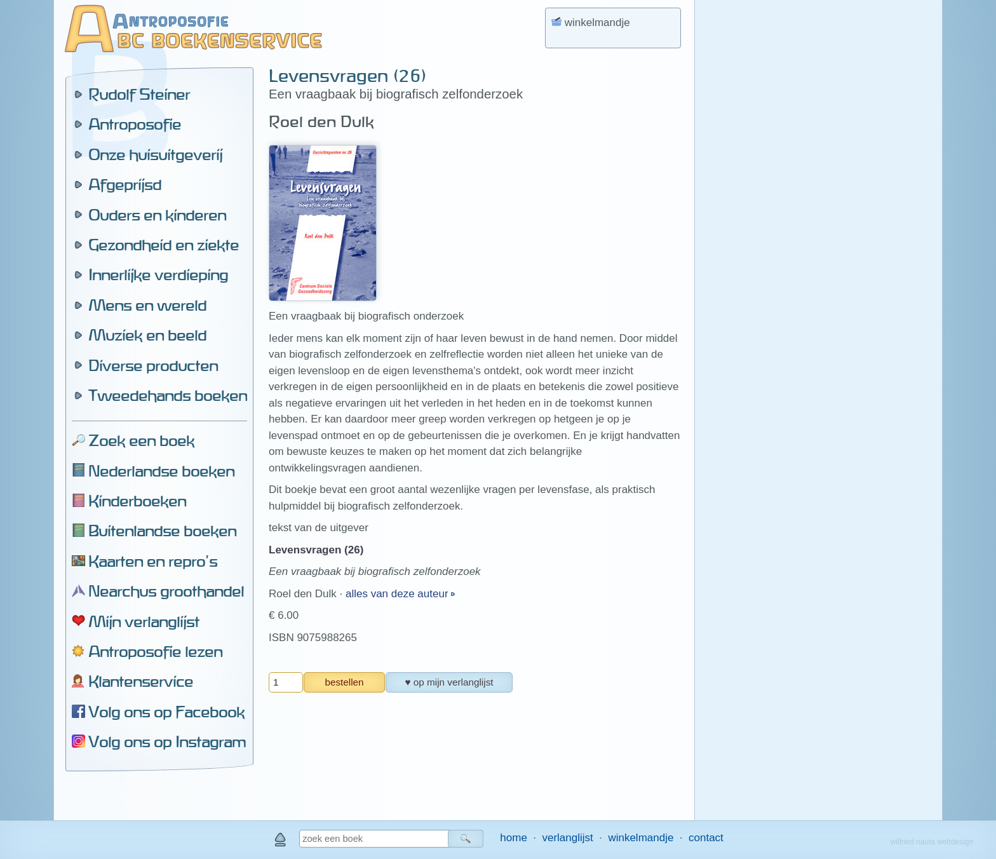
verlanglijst (567, 838)
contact (706, 838)
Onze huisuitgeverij (155, 154)
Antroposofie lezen (155, 651)
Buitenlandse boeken (162, 530)
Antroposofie (134, 124)
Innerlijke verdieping (158, 274)
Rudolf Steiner (139, 94)
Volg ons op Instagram (167, 741)
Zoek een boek (141, 440)
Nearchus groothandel (166, 591)
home (513, 838)
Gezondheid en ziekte (163, 245)
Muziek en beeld (147, 335)
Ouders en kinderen (157, 215)
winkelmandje (640, 838)
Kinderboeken (137, 501)
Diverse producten (153, 365)
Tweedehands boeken (167, 395)
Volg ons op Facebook (166, 711)
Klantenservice (140, 681)
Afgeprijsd (124, 184)
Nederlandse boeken (161, 471)
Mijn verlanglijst (143, 621)
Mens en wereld (147, 305)
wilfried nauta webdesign (932, 841)
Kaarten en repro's (152, 561)
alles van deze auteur (398, 594)
